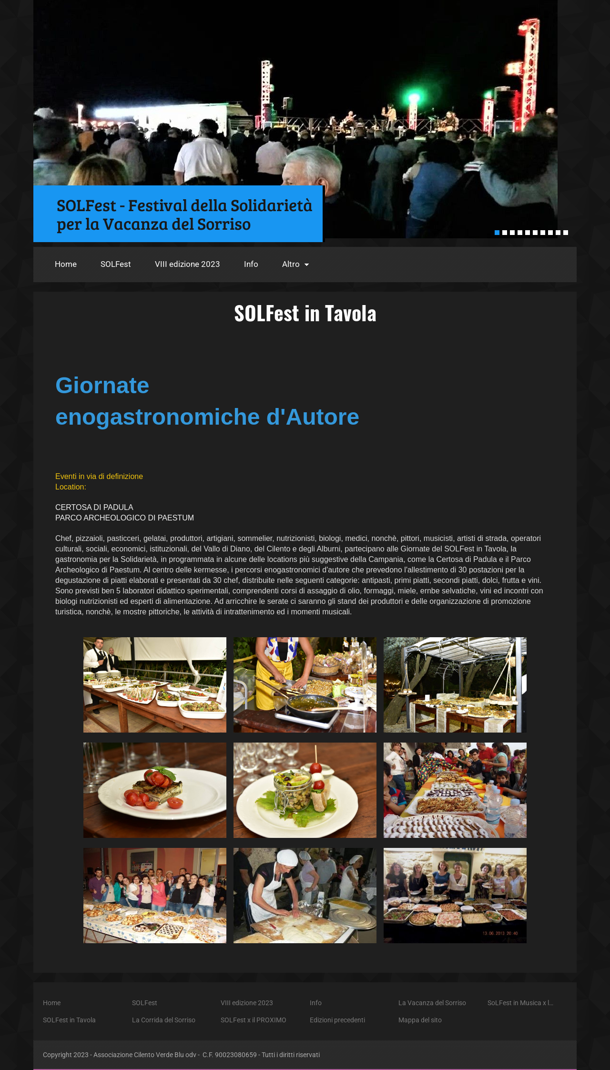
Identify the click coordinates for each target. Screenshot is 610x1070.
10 (565, 232)
